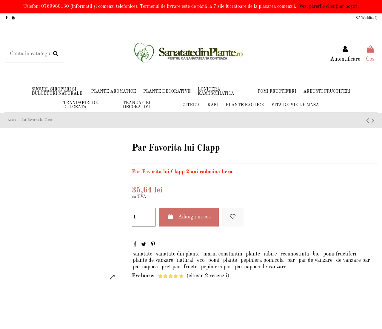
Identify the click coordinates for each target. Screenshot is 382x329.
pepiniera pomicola (262, 260)
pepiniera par (216, 267)
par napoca (145, 267)
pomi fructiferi (339, 254)
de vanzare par (353, 260)
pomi (213, 260)
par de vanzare (315, 260)
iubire (270, 254)
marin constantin (222, 254)
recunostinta (295, 254)
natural (185, 260)
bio (316, 254)
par (291, 260)
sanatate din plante (178, 254)
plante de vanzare (153, 260)
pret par (171, 267)
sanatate (142, 254)
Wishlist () (366, 18)
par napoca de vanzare (260, 267)
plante (253, 254)
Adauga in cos (189, 217)
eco (201, 260)
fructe (190, 267)
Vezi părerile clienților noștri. (329, 6)
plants (230, 260)
